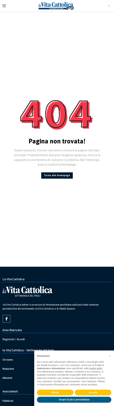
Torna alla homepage (57, 175)
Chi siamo (7, 359)
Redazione (8, 368)
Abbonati (7, 378)
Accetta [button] (93, 392)
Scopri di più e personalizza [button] (74, 399)
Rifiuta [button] (55, 392)
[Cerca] (109, 5)
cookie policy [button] (95, 368)
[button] (109, 355)
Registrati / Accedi (13, 339)
